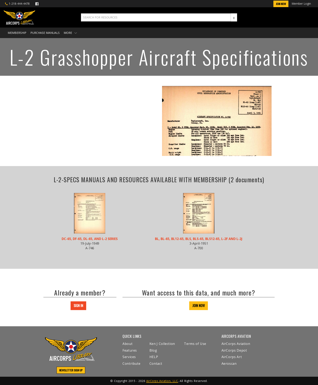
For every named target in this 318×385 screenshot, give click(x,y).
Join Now (281, 4)
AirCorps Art (231, 357)
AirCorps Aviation (235, 343)
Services (129, 357)
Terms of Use (195, 343)
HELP (153, 357)
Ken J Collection (162, 343)
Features (129, 350)
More (70, 33)
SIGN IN (78, 305)
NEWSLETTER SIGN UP (71, 370)
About (127, 343)
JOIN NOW (198, 305)
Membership (17, 33)
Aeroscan (229, 363)
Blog (153, 350)
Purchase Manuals (45, 33)
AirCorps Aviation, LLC (162, 381)
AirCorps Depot (234, 350)
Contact (155, 363)
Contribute (131, 363)
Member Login (301, 3)
